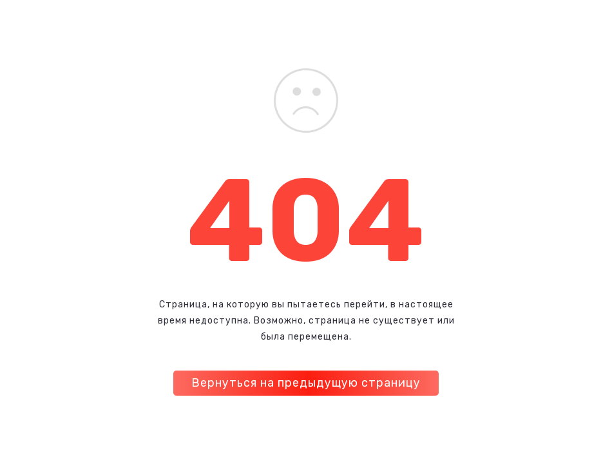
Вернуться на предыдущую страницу (306, 383)
